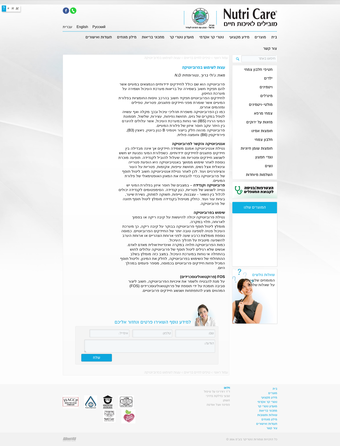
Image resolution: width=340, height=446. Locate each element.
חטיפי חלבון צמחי (258, 69)
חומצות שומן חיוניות (257, 148)
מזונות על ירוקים (259, 122)
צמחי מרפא (263, 113)
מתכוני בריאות (153, 37)
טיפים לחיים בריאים (197, 58)
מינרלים (266, 96)
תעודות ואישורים (99, 37)
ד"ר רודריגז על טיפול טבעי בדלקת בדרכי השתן (217, 396)
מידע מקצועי (239, 37)
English (82, 27)
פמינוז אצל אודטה (218, 405)
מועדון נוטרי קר (182, 37)
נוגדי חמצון (264, 157)
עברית (67, 27)
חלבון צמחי (263, 140)
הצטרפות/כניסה (258, 190)
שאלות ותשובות (267, 415)
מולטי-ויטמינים (261, 104)
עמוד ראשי (221, 58)
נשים (269, 166)
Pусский (98, 27)
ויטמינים (266, 87)
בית (274, 37)
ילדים (268, 78)
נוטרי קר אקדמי (211, 37)
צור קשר (270, 48)
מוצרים (260, 37)
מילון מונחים (127, 37)
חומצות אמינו (262, 131)
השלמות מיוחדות (259, 175)
